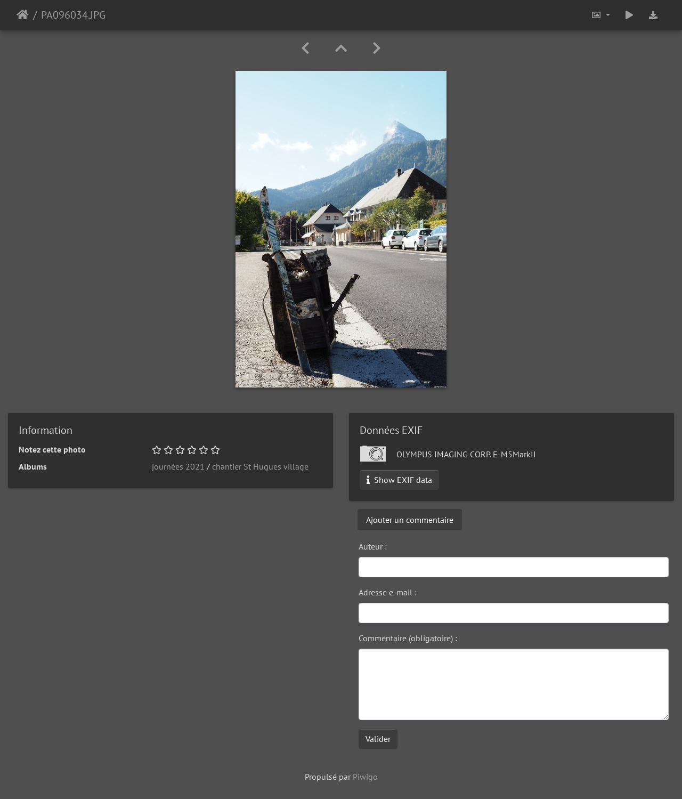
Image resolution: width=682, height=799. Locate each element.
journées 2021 (178, 466)
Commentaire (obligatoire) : (408, 638)
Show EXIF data (399, 479)
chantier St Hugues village (260, 466)
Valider (378, 738)
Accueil (23, 15)
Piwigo (365, 776)
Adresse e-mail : (388, 592)
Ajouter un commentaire (409, 519)
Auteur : (373, 546)
